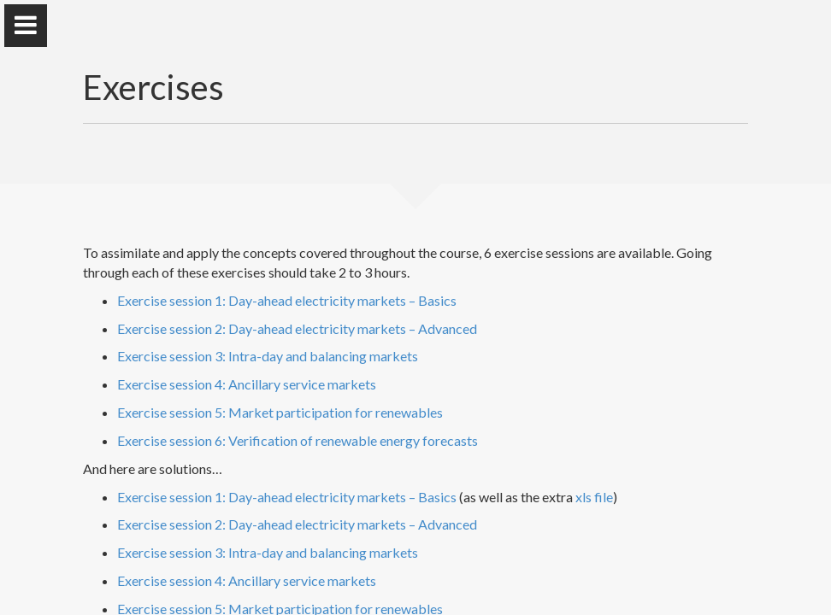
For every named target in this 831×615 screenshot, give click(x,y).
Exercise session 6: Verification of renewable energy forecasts (297, 440)
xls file (594, 497)
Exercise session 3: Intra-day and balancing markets (267, 356)
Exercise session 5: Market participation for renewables (280, 412)
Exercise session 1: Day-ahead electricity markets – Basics (287, 300)
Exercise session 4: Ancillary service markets (246, 384)
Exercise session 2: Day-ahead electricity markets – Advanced (297, 328)
